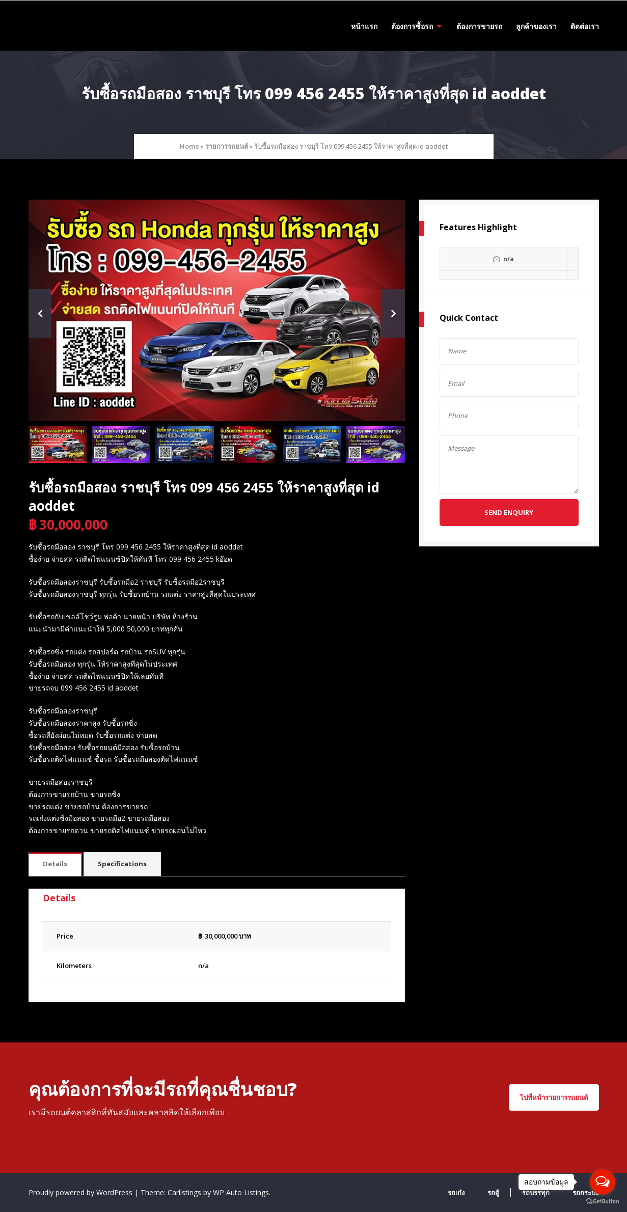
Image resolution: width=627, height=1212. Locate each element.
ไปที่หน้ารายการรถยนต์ (554, 1097)
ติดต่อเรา (584, 26)
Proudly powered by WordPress (81, 1192)
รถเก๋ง (456, 1192)
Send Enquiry (508, 512)
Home (189, 146)
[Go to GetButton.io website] (602, 1201)
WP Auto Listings (241, 1192)
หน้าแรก (364, 26)
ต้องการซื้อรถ (412, 26)
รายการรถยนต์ (226, 146)
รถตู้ (493, 1192)
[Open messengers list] (602, 1182)
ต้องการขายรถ (479, 26)
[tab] (55, 864)
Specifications (122, 863)
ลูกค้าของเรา (536, 26)
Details (55, 863)
